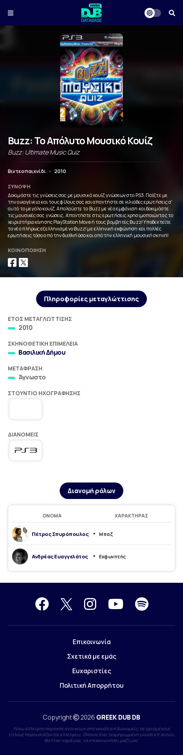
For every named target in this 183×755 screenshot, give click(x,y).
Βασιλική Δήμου (41, 352)
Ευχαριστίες (91, 671)
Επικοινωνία (92, 641)
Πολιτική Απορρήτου (92, 685)
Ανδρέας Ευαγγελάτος (60, 556)
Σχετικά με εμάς (91, 656)
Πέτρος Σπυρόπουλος (60, 534)
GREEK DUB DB (118, 717)
